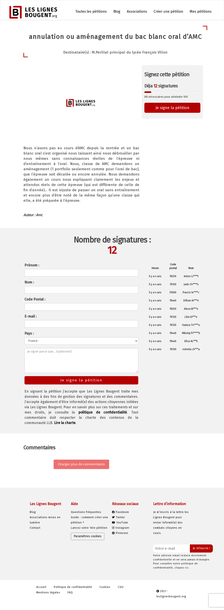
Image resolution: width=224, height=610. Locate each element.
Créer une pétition (168, 11)
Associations (137, 11)
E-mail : (30, 316)
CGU (121, 587)
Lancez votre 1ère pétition (89, 527)
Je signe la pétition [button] (172, 107)
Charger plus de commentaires (81, 464)
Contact (35, 527)
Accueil (41, 587)
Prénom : (31, 265)
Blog (116, 11)
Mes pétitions (201, 11)
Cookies (105, 587)
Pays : (29, 333)
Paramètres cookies (88, 536)
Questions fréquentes (86, 512)
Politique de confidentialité (73, 587)
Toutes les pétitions (91, 11)
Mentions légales (48, 592)
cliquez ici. (182, 567)
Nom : (29, 282)
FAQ (70, 592)
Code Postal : (34, 299)
